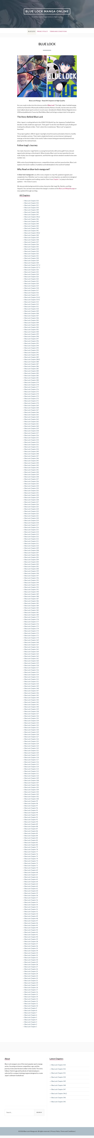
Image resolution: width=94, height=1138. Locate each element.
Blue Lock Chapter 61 (31, 891)
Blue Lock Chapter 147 (32, 693)
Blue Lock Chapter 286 (32, 369)
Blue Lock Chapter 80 (31, 847)
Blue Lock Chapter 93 (31, 817)
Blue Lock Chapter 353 (32, 203)
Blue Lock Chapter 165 (32, 652)
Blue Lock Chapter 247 (32, 458)
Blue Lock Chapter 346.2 (32, 219)
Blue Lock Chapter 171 (32, 638)
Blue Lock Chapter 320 (32, 286)
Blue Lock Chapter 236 (32, 484)
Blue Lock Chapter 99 (31, 804)
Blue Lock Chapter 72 (31, 866)
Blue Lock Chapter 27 (31, 969)
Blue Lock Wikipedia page (67, 191)
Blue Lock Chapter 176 (32, 626)
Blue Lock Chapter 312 (32, 307)
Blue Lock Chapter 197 (32, 578)
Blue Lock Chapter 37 (31, 946)
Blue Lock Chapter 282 (32, 378)
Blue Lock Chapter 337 (32, 244)
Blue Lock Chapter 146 (32, 695)
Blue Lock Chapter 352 (32, 205)
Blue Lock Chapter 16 (31, 994)
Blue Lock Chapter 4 (31, 1022)
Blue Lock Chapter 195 (32, 583)
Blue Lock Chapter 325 (32, 274)
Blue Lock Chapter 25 (31, 974)
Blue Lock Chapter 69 (31, 873)
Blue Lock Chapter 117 (32, 762)
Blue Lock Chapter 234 (32, 488)
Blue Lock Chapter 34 (31, 953)
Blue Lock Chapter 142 (32, 705)
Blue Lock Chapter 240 (32, 475)
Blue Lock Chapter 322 (32, 281)
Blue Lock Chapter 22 (31, 981)
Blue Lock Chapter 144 (32, 700)
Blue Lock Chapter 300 (32, 334)
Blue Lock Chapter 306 (32, 320)
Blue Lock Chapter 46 (31, 925)
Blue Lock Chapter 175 (32, 629)
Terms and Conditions (60, 31)
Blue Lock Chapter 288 (32, 364)
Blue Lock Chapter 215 (32, 532)
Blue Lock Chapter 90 (31, 824)
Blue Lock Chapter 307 (32, 318)
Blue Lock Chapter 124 (32, 746)
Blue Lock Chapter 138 (32, 714)
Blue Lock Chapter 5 (31, 1020)
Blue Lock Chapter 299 (32, 336)
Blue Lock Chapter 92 (31, 820)
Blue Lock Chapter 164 (32, 654)
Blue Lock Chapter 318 (32, 290)
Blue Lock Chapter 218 (32, 525)
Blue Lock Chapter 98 (31, 806)
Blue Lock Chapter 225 (32, 509)
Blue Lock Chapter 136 (32, 718)
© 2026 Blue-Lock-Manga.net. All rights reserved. (33, 1134)
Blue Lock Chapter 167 (32, 647)
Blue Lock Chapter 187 (32, 601)
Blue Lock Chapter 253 (32, 445)
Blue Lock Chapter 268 (32, 410)
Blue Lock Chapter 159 (32, 665)
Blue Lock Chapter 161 (32, 661)
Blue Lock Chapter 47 (31, 923)
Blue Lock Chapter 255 (32, 440)
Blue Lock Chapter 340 (32, 238)
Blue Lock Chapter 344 (32, 226)
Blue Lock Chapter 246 (32, 461)
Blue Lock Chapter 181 (32, 615)
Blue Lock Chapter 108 (32, 783)
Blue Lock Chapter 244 (32, 465)
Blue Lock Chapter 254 (32, 442)
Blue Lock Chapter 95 (31, 813)
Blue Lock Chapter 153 (32, 679)
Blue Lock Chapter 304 (32, 325)
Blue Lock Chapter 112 (32, 774)
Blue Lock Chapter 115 (32, 767)
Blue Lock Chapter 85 (31, 836)
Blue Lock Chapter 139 (32, 711)
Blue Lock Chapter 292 (32, 353)
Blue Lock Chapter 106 (32, 787)
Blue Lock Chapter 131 (32, 730)
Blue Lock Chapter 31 (31, 960)
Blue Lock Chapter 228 (32, 502)
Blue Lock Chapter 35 (31, 951)
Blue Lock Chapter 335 (32, 249)
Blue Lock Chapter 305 (32, 323)
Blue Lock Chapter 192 (32, 590)
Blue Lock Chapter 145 (32, 698)
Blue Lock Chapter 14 (31, 999)
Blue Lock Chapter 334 (32, 251)
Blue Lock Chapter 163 (32, 656)
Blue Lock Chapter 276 (32, 392)
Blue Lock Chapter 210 (32, 548)
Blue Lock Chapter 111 (32, 776)
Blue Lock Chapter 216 (32, 530)
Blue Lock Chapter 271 (32, 403)
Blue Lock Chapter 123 (32, 748)
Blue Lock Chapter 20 (31, 985)
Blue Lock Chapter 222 (32, 516)
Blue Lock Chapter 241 (32, 472)
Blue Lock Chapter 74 (31, 861)
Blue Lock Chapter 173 (32, 633)
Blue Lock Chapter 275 (32, 394)
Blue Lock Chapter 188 (32, 599)
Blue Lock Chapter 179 (32, 619)
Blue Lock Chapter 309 (32, 313)
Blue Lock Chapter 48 (31, 921)
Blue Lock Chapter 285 (32, 371)
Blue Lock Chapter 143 (32, 702)
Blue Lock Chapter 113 (32, 771)
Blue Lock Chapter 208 (32, 553)
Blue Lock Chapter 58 (31, 898)
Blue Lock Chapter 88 (31, 829)
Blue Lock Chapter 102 (32, 797)
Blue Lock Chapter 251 (32, 449)
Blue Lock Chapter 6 (31, 1017)
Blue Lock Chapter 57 (31, 900)
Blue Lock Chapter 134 (32, 723)
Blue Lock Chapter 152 (32, 682)
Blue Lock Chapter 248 (32, 456)
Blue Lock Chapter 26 (31, 971)
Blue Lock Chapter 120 (32, 755)
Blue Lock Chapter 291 (32, 355)
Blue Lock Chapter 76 (31, 856)
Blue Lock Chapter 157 (32, 670)
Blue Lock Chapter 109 (32, 781)
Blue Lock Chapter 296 (32, 343)
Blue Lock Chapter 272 (32, 401)
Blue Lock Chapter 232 (32, 493)
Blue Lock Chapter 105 (32, 790)
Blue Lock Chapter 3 (31, 1024)
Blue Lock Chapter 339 (32, 240)
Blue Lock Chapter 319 (32, 288)
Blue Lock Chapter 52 (31, 912)
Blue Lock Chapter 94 (31, 815)
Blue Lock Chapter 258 (32, 433)
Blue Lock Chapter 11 (31, 1006)
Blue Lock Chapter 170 (32, 640)
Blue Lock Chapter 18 (31, 990)
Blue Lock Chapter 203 (32, 564)
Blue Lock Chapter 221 (32, 518)
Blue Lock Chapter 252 (32, 447)
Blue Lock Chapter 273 (32, 399)
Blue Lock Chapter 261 (32, 426)
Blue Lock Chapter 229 (32, 500)
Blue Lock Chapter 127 (32, 739)
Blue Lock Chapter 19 (31, 988)
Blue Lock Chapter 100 (32, 801)
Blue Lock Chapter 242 (32, 470)
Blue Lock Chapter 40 (31, 939)
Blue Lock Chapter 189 (32, 596)
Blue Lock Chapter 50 (31, 916)
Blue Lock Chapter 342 (32, 231)
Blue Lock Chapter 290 (32, 357)
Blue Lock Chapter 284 (32, 373)
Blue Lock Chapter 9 (31, 1011)
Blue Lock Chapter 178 (32, 622)
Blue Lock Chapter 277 (32, 389)
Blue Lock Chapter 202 (32, 567)
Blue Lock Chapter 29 (31, 965)
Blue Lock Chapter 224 (32, 511)
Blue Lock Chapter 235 (32, 486)
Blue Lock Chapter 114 (32, 769)
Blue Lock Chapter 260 (32, 429)
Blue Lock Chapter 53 (31, 909)
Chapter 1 (56, 182)
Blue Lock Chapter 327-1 (32, 270)
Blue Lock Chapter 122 (32, 751)
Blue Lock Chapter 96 (31, 810)
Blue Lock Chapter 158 (32, 668)
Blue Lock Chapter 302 (32, 330)
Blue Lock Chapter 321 (32, 284)
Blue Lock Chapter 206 (32, 557)
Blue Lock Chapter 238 (32, 479)
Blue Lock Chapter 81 (31, 845)
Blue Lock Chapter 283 (32, 376)
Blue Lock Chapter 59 (31, 896)
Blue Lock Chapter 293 (32, 350)
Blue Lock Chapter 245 (32, 463)
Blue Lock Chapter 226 (32, 507)
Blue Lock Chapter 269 (32, 408)
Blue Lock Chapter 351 (32, 208)
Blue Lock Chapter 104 (32, 792)
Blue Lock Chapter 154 (32, 677)
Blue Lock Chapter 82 (31, 843)
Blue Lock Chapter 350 (32, 210)
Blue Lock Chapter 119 (32, 757)
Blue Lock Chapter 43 (31, 932)
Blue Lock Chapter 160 (32, 663)
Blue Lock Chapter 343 (32, 228)
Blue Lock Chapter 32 (31, 958)
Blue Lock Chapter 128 (32, 737)
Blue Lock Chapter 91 (31, 822)
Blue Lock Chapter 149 (32, 688)
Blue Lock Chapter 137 (32, 716)
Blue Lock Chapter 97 (31, 808)
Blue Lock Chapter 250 (32, 452)
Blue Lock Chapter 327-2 (32, 267)
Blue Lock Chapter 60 (31, 893)
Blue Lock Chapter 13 (31, 1001)
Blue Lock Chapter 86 (31, 833)
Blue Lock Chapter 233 (32, 491)
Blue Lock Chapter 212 (32, 539)
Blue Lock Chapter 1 (31, 1029)
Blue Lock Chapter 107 (32, 785)
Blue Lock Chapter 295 (32, 346)
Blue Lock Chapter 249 (32, 454)
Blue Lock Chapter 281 (32, 380)
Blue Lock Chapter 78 (31, 852)
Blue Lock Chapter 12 (31, 1004)
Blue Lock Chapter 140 (32, 709)
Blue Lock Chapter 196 (32, 580)
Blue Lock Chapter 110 (32, 778)
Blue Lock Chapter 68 (31, 875)
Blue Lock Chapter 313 (32, 304)
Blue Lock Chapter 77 (31, 854)
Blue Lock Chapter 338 (32, 242)
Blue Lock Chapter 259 (32, 431)
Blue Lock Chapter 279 (32, 385)
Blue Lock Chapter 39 (31, 942)
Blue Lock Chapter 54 (31, 907)
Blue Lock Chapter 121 (32, 753)
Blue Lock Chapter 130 (32, 732)
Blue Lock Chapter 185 (32, 606)
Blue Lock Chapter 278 (32, 387)
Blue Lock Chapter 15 (31, 997)
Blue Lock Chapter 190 (32, 594)
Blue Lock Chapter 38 (31, 944)
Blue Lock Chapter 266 (32, 415)
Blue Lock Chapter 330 (32, 261)
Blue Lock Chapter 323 (32, 279)
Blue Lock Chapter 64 (31, 884)
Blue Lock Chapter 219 (32, 523)
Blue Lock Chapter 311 (32, 309)
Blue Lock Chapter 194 (32, 585)
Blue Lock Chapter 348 (32, 215)
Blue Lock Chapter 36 (31, 948)
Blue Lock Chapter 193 (32, 587)
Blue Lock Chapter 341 (32, 233)
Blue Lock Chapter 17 (31, 992)
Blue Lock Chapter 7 (31, 1015)
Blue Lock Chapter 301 (32, 332)
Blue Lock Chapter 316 (32, 295)
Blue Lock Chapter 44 (31, 930)
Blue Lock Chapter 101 (32, 799)
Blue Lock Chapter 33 (31, 955)
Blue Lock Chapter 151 (32, 684)
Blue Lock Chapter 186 (32, 603)
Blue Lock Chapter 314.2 (32, 300)
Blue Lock (28, 31)
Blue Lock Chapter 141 (32, 707)
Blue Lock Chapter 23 (31, 978)
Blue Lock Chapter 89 (31, 827)
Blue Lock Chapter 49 (31, 919)
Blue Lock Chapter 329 (32, 263)
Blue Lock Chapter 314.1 (32, 302)
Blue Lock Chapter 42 (31, 935)
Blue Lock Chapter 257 (32, 435)
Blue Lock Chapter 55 (31, 905)
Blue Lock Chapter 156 (32, 672)
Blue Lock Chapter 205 (32, 560)
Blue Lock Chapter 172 (32, 636)
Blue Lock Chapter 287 (32, 366)
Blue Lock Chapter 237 (32, 481)
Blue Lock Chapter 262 (32, 424)
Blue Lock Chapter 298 (32, 339)
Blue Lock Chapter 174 (32, 631)
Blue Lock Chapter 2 (31, 1027)
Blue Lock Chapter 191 (32, 592)
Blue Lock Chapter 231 (32, 495)
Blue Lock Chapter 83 (31, 840)
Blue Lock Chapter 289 (32, 360)
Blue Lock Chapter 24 (31, 976)
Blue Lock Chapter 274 (32, 396)
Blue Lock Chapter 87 (31, 831)
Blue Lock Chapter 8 (31, 1013)
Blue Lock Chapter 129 (32, 734)
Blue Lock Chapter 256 (32, 438)
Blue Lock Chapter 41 (31, 937)
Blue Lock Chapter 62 (31, 889)
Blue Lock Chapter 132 (32, 728)
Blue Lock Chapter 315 (32, 297)
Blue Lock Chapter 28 (31, 967)
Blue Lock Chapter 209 (32, 550)
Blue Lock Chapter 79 (31, 850)
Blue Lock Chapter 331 (32, 258)
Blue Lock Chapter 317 (32, 293)
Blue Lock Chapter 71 (31, 868)
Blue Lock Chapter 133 (32, 725)
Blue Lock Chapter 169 (32, 642)
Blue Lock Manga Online (47, 11)
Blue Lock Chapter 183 (32, 610)
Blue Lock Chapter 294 (32, 348)
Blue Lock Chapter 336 (32, 247)
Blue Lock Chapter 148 (32, 691)
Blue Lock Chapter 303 (32, 327)
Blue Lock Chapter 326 (32, 272)
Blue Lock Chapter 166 (32, 649)
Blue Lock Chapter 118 (32, 760)
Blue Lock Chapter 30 (31, 962)
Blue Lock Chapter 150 (32, 686)
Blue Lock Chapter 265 (32, 417)
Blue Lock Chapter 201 (32, 569)
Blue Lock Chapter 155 (32, 675)
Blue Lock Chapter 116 (32, 764)
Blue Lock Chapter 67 (31, 877)
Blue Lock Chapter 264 (32, 419)
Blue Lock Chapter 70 (31, 870)
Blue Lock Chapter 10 (31, 1008)
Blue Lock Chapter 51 (31, 914)
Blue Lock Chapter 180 (32, 617)
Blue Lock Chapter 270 (32, 406)
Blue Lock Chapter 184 (32, 608)
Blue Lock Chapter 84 (31, 838)
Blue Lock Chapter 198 (32, 576)
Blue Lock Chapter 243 (32, 468)
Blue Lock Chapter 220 (32, 521)
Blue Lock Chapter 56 (31, 902)
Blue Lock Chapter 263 (32, 422)
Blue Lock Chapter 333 (32, 254)
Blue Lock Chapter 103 (32, 794)
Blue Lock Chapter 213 (32, 537)
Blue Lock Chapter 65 (31, 882)
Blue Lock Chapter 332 (32, 256)
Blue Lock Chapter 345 (32, 224)
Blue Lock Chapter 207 (32, 555)
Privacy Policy (42, 31)
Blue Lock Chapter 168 (32, 645)
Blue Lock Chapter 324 (32, 277)
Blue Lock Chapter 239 (32, 477)
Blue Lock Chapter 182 (32, 613)
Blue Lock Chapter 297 (32, 341)
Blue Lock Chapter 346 (32, 221)
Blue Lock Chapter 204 (32, 562)
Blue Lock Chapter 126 (32, 741)
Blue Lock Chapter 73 (31, 863)
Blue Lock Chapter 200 (32, 571)
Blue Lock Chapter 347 (32, 217)
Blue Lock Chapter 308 (32, 316)
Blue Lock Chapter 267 (32, 412)
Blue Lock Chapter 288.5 (32, 362)
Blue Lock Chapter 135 (32, 721)
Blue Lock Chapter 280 (32, 383)
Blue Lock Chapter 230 (32, 498)
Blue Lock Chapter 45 (31, 928)
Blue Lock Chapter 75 (31, 859)
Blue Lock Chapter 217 (32, 527)
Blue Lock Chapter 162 (32, 659)
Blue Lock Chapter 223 (32, 514)
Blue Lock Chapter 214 (32, 534)
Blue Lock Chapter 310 (32, 311)
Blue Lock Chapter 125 (32, 744)
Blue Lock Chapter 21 (31, 983)
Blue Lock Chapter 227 (32, 504)
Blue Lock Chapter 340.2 (32, 235)
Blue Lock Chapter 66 (31, 879)
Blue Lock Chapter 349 (32, 212)
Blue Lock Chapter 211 (32, 544)
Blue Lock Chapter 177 (32, 624)
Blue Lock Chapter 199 (32, 573)
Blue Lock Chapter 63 (31, 886)
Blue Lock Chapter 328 (32, 265)
